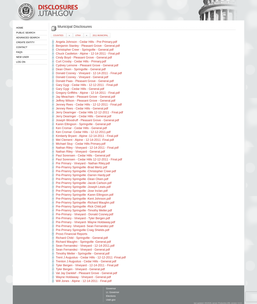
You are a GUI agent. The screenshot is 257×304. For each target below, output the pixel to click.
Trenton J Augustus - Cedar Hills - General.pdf (86, 261)
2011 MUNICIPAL (100, 35)
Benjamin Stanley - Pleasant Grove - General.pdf (88, 45)
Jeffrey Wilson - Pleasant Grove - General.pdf (85, 100)
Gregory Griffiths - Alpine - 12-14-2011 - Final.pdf (88, 92)
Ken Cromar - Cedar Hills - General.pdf (81, 128)
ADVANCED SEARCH (28, 37)
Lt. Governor (112, 292)
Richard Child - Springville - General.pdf (82, 237)
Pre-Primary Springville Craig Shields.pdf (82, 230)
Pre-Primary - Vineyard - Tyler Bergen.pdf (83, 218)
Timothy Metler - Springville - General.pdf (82, 253)
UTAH (78, 35)
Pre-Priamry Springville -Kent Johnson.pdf (83, 198)
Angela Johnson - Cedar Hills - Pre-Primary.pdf (86, 41)
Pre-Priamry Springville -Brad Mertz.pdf (81, 167)
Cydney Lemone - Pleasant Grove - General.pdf (87, 65)
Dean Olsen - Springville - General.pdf (81, 69)
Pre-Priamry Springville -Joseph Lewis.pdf (83, 186)
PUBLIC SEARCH (25, 32)
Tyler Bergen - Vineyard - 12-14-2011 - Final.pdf (87, 265)
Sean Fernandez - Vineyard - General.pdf (83, 249)
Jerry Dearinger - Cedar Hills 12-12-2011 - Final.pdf (89, 112)
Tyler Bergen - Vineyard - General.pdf (80, 269)
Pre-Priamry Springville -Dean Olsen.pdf (82, 179)
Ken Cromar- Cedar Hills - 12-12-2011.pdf (83, 132)
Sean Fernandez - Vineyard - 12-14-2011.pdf (85, 245)
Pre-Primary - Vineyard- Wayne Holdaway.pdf (85, 222)
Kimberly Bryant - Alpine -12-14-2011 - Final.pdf (87, 135)
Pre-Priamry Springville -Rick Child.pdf (81, 206)
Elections (111, 296)
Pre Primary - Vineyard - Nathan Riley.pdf (83, 163)
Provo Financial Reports (71, 233)
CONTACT (21, 47)
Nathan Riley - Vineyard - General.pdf (80, 151)
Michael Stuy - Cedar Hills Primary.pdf (80, 143)
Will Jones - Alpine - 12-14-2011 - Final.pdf (83, 280)
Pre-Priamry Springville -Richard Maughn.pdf (85, 202)
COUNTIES (58, 35)
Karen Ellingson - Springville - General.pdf (83, 124)
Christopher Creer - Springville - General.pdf (84, 49)
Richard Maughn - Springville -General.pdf (83, 241)
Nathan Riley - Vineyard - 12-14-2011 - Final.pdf (87, 147)
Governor (111, 288)
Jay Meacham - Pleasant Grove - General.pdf (85, 96)
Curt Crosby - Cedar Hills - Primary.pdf (81, 61)
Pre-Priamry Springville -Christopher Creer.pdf (86, 171)
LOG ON (20, 62)
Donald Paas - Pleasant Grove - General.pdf (85, 81)
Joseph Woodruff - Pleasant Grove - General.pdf (87, 120)
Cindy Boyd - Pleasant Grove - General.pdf (84, 57)
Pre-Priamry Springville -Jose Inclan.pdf (82, 190)
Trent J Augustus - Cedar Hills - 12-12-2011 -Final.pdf (91, 257)
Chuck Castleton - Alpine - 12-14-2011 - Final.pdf (88, 53)
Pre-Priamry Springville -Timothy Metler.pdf (84, 210)
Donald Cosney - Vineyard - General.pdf (82, 77)
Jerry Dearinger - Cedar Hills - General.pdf (83, 116)
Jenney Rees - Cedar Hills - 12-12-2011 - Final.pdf (89, 104)
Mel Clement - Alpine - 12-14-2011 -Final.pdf (85, 139)
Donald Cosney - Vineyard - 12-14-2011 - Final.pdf (89, 73)
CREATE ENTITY (25, 42)
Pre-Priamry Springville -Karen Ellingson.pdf (84, 194)
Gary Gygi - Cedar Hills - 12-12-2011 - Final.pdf (87, 84)
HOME (19, 27)
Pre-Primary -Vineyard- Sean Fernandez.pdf (84, 226)
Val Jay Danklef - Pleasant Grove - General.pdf (86, 273)
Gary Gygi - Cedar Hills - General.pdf (80, 88)
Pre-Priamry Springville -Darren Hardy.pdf (83, 175)
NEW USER (22, 57)
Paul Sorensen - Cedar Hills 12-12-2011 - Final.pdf (89, 159)
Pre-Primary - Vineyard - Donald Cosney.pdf (84, 214)
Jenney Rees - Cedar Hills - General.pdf (82, 108)
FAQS (19, 52)
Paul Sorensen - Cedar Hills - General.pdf (83, 155)
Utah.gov (111, 299)
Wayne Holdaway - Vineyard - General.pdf (83, 277)
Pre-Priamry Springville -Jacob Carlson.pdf (83, 182)
